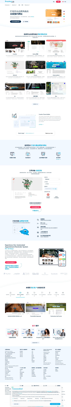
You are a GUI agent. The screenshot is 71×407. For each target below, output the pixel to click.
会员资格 (6, 373)
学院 (32, 352)
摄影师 (44, 372)
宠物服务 (21, 373)
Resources (27, 5)
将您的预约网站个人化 (8, 356)
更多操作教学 (34, 342)
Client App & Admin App (9, 379)
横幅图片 (46, 186)
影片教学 (57, 159)
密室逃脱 (44, 370)
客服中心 (44, 356)
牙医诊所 (56, 352)
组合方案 (6, 368)
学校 (32, 354)
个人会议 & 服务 (23, 367)
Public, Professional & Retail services (47, 350)
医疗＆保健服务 (58, 349)
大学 (32, 351)
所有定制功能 (7, 387)
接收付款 (6, 359)
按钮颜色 (48, 197)
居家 (20, 377)
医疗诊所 (56, 354)
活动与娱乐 (45, 367)
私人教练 (33, 369)
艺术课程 (44, 369)
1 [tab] (64, 11)
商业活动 (44, 378)
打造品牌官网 (7, 361)
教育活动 (33, 360)
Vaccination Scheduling (59, 363)
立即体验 (40, 124)
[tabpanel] (35, 310)
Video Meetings (7, 375)
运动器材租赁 (34, 376)
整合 (5, 376)
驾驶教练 (56, 370)
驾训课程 (57, 367)
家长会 (33, 356)
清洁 (20, 378)
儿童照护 (33, 361)
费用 (22, 5)
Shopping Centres (46, 352)
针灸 (56, 356)
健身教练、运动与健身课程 (36, 367)
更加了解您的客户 (8, 355)
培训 (20, 370)
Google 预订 (7, 372)
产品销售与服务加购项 (8, 354)
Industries (14, 5)
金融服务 (44, 357)
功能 (19, 5)
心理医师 (56, 359)
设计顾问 (21, 376)
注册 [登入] (58, 1)
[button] (12, 332)
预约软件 (6, 364)
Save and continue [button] (55, 404)
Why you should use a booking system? (11, 365)
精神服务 (21, 374)
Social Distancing (58, 361)
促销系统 (6, 360)
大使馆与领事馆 (45, 353)
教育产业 (33, 349)
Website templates (8, 391)
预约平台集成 (7, 390)
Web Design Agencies (47, 362)
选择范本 (46, 177)
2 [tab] (64, 13)
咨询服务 (21, 369)
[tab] (10, 294)
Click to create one (29, 133)
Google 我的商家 (7, 371)
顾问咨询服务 (22, 372)
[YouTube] (63, 400)
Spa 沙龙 (21, 354)
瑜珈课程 (33, 373)
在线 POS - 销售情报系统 (9, 367)
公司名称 (46, 181)
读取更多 (35, 104)
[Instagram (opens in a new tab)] (65, 400)
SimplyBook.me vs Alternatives (10, 394)
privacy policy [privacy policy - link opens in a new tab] (49, 391)
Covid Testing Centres (59, 360)
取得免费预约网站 (16, 21)
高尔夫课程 (33, 374)
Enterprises (7, 5)
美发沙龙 (21, 352)
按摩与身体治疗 (57, 351)
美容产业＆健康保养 (23, 349)
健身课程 (33, 372)
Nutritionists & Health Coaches (60, 364)
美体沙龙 (21, 355)
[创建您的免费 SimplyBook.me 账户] (11, 262)
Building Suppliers (46, 364)
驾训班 (56, 369)
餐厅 (44, 374)
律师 (44, 361)
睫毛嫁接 (21, 351)
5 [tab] (64, 21)
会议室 (44, 377)
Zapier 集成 (7, 369)
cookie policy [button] (20, 393)
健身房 (33, 370)
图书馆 (33, 355)
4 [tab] (64, 19)
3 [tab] (64, 16)
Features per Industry (8, 351)
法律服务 (44, 360)
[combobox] (52, 179)
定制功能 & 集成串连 (8, 388)
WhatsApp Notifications (9, 377)
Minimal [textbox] (47, 179)
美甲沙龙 (21, 356)
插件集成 (32, 16)
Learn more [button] (16, 403)
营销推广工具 (7, 363)
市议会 (44, 355)
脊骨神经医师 (57, 355)
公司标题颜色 (56, 197)
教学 (32, 359)
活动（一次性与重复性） (47, 376)
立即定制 (26, 21)
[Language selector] (64, 2)
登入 (54, 1)
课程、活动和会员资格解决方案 (10, 352)
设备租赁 (44, 373)
